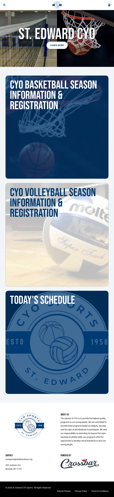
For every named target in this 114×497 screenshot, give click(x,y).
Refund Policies (64, 491)
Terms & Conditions (100, 491)
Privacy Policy (81, 491)
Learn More (57, 45)
